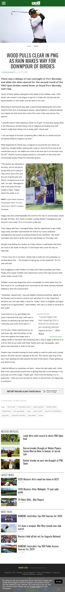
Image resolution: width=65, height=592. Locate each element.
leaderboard (6, 411)
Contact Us (56, 572)
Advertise (39, 574)
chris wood (11, 407)
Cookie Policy (35, 587)
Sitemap (19, 572)
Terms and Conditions (44, 572)
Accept (58, 582)
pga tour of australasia (53, 411)
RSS (13, 572)
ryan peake (32, 415)
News (36, 46)
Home (29, 46)
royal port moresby (18, 415)
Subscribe (7, 572)
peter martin (38, 411)
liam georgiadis (18, 411)
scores (40, 415)
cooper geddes (38, 407)
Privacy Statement (29, 572)
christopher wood (24, 407)
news (29, 411)
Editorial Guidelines (28, 574)
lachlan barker (51, 407)
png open (5, 415)
